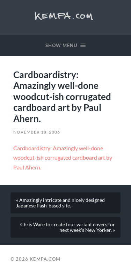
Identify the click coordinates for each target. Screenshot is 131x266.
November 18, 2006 (36, 132)
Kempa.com (65, 16)
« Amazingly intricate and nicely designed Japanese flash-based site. (60, 202)
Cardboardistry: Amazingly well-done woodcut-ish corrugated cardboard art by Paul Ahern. (62, 157)
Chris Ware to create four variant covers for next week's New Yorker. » (67, 227)
